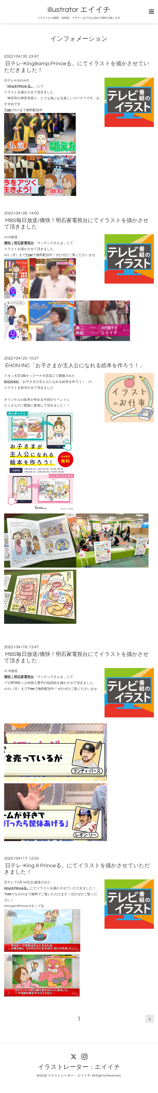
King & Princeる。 (17, 888)
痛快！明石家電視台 (19, 243)
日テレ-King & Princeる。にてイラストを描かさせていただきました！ (77, 869)
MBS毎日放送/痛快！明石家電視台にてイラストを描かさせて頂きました (76, 223)
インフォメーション (79, 39)
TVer (7, 110)
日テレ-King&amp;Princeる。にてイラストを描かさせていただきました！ (76, 67)
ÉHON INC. (11, 381)
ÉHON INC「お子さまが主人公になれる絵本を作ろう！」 (75, 365)
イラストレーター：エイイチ (79, 1067)
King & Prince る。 (20, 86)
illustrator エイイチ (79, 10)
